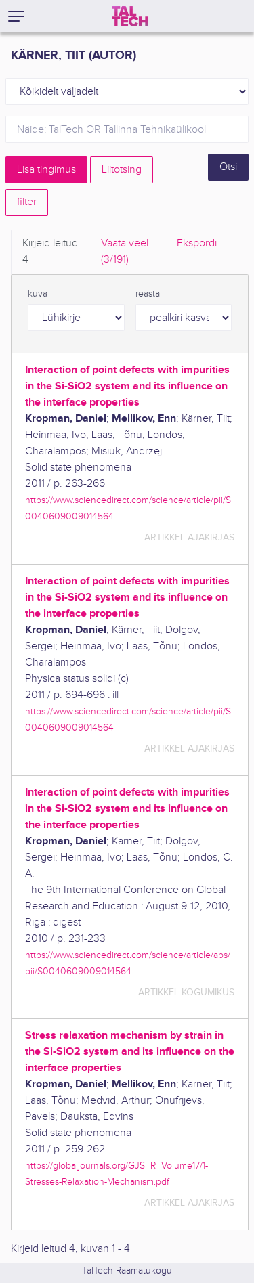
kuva (37, 293)
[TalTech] (130, 16)
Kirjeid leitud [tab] (50, 252)
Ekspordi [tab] (197, 243)
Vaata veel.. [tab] (127, 252)
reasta (147, 293)
